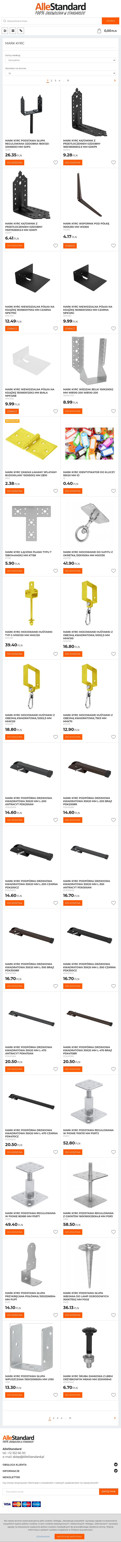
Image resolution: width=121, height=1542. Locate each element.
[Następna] (114, 80)
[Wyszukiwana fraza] (52, 20)
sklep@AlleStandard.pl (28, 1456)
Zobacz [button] (70, 245)
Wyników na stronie (15, 68)
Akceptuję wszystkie (69, 1536)
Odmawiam (43, 1536)
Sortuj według (12, 55)
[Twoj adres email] (51, 1491)
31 (68, 80)
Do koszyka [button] (14, 162)
